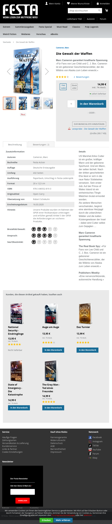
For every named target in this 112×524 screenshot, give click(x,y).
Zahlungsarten (9, 444)
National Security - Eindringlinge (15, 334)
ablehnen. (88, 515)
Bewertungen (41, 148)
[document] (56, 516)
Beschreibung (15, 148)
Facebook (97, 441)
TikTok (96, 449)
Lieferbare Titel (74, 19)
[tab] (15, 148)
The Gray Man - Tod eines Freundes (51, 392)
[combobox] (85, 10)
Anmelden (105, 3)
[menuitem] (6, 27)
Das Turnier (83, 331)
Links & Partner (9, 453)
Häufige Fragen (9, 441)
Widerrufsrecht (57, 444)
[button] (9, 71)
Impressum (56, 455)
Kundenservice (9, 450)
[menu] (56, 30)
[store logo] (20, 11)
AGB (52, 450)
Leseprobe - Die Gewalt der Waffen (87, 132)
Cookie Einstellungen (12, 455)
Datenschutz (56, 447)
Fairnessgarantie (58, 441)
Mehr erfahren (63, 520)
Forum (103, 19)
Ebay (95, 461)
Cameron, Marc (62, 47)
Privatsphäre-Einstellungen (63, 515)
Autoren (91, 19)
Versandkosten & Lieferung (15, 447)
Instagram (98, 445)
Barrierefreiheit (58, 453)
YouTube (97, 453)
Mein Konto (54, 3)
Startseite (7, 42)
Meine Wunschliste (80, 3)
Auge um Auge (50, 331)
